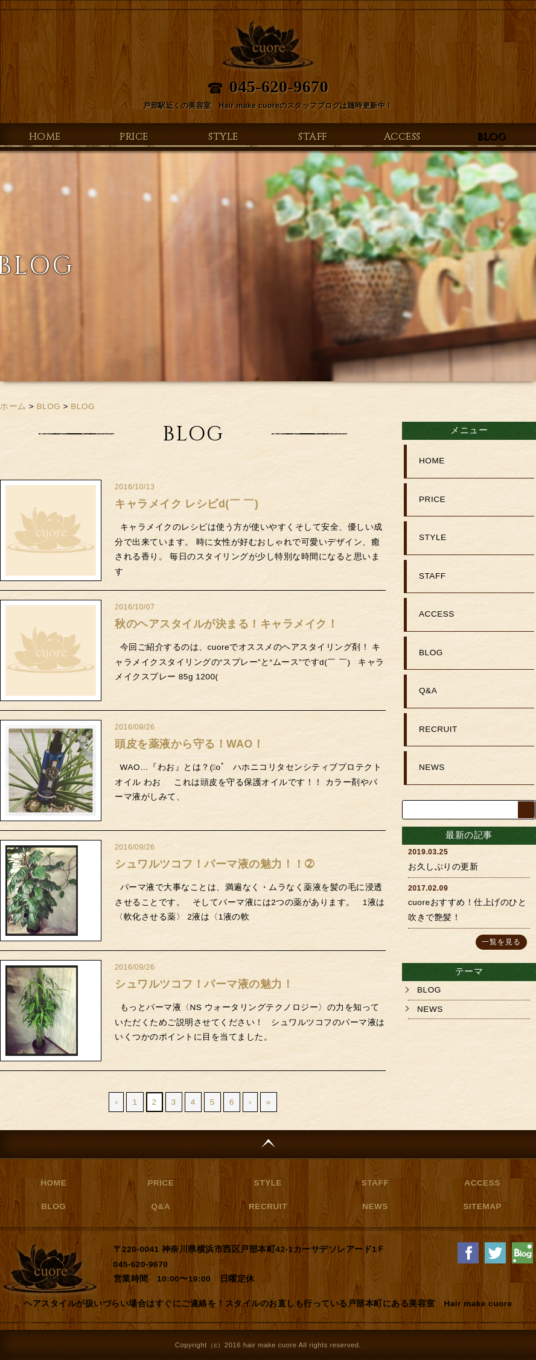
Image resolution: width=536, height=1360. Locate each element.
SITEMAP (482, 1206)
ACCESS (402, 137)
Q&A (428, 690)
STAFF (312, 137)
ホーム (13, 406)
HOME (45, 137)
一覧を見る (501, 942)
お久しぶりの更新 (443, 866)
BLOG (491, 137)
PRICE (134, 137)
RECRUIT (438, 729)
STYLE (223, 137)
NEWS (432, 767)
